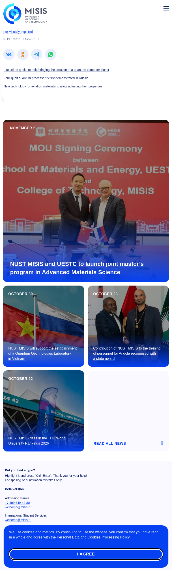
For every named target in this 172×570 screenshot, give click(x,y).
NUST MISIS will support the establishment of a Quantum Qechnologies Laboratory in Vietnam (42, 353)
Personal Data (68, 537)
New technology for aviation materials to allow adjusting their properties (53, 86)
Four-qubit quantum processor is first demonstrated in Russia (46, 78)
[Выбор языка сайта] (145, 7)
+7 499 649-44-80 (17, 502)
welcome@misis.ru (18, 507)
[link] (9, 54)
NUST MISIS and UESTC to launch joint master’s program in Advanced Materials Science (77, 268)
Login (155, 8)
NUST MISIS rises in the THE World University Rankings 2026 (36, 440)
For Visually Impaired (18, 32)
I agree (86, 554)
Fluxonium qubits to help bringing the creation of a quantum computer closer (56, 70)
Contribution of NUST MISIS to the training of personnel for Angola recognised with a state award (127, 353)
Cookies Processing (103, 537)
